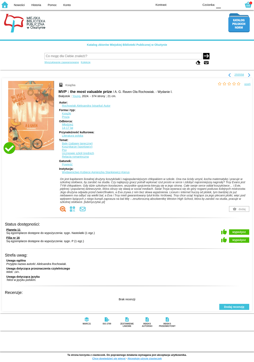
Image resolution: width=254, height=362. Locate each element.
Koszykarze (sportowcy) (77, 146)
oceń (247, 84)
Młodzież (67, 124)
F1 (225, 4)
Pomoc (52, 5)
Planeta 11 (13, 229)
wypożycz (239, 232)
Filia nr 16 (13, 237)
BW (179, 4)
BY (196, 4)
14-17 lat (67, 127)
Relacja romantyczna (75, 156)
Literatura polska (72, 135)
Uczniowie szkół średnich (78, 153)
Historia (36, 5)
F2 (234, 4)
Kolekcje (85, 62)
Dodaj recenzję (234, 306)
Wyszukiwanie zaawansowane (61, 62)
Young (76, 96)
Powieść (67, 164)
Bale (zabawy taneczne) (77, 143)
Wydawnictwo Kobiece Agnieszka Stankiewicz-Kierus (95, 172)
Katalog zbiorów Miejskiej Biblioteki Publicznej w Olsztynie (127, 44)
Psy (64, 150)
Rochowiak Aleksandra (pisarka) (86, 105)
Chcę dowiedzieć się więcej (108, 358)
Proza (65, 116)
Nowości (19, 5)
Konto (67, 5)
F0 (218, 4)
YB (188, 4)
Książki (66, 113)
